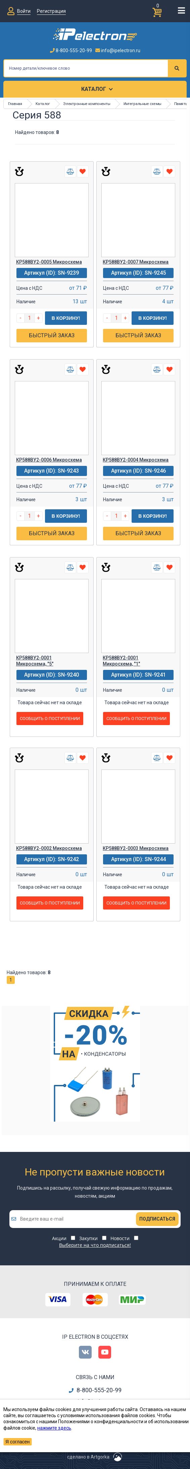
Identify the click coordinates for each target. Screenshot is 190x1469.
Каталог (93, 89)
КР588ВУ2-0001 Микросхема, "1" (121, 661)
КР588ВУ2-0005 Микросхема (49, 262)
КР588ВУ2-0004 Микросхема (136, 460)
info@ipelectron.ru (117, 50)
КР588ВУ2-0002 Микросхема (49, 848)
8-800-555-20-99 (71, 50)
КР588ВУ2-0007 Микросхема (136, 262)
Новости (120, 1238)
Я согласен (17, 1441)
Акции (59, 1238)
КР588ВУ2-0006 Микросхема (49, 460)
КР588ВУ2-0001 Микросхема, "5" (34, 661)
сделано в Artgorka (88, 1457)
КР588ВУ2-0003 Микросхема (136, 848)
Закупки (88, 1238)
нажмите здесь (54, 1428)
